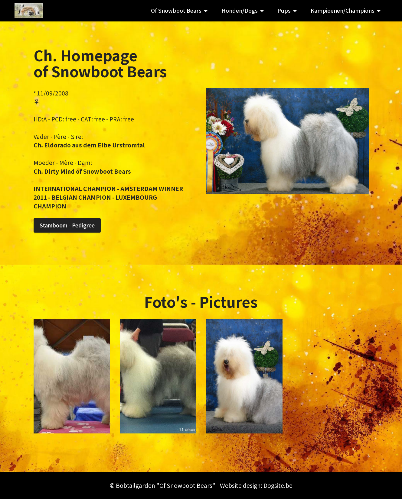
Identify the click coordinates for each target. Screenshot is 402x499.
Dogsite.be (278, 485)
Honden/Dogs (239, 10)
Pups (284, 10)
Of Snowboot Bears (176, 10)
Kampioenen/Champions (342, 10)
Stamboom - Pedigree (67, 225)
